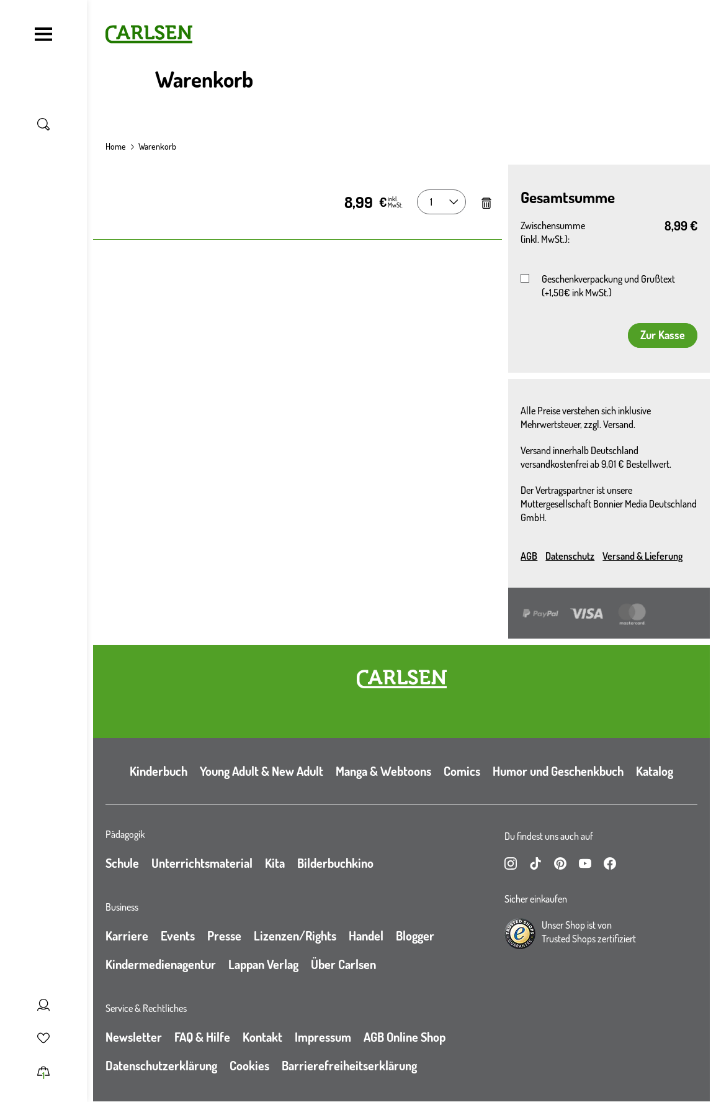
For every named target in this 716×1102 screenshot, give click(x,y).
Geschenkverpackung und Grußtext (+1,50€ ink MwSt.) (608, 286)
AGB (529, 556)
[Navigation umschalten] (43, 34)
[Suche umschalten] (43, 124)
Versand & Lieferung (642, 556)
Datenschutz (569, 556)
